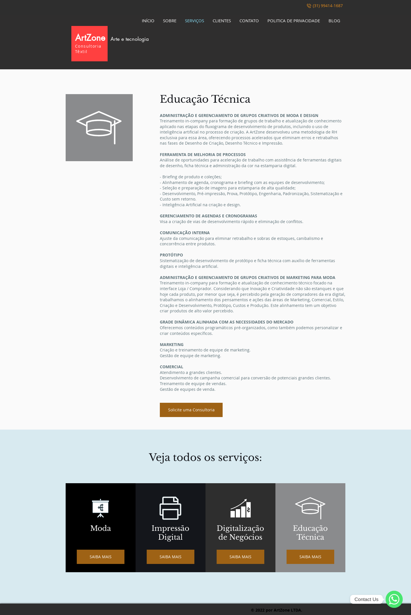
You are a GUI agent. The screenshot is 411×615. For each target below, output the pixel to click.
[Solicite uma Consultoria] (191, 410)
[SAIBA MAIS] (100, 557)
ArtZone (112, 37)
